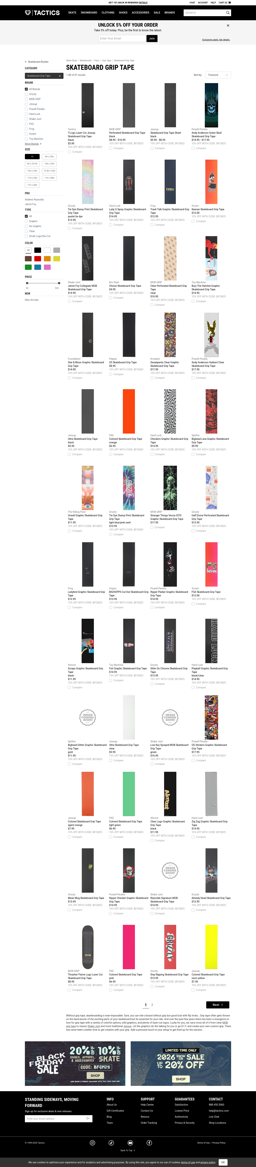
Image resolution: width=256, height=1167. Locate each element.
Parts (97, 60)
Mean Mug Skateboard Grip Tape (87, 873)
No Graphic (33, 226)
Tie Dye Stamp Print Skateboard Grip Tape (87, 189)
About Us (112, 1104)
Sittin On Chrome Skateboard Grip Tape (170, 646)
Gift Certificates (115, 1110)
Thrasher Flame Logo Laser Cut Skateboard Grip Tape (87, 952)
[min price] (30, 288)
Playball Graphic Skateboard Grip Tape (211, 648)
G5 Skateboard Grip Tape (129, 338)
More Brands (33, 143)
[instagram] (92, 1143)
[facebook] (149, 1143)
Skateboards (86, 60)
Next (218, 1004)
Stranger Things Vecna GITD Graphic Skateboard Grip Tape (170, 493)
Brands (170, 12)
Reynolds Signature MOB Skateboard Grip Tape (170, 875)
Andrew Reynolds (34, 199)
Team (110, 1122)
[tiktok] (111, 1143)
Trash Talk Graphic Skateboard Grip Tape (170, 187)
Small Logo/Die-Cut (37, 236)
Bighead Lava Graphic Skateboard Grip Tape (211, 416)
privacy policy (207, 1162)
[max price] (59, 288)
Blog (109, 1116)
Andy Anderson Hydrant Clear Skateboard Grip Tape (211, 340)
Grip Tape (106, 60)
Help (213, 2)
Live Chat (214, 1116)
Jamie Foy (30, 204)
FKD (31, 124)
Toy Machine (36, 138)
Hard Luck (34, 114)
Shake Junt (35, 119)
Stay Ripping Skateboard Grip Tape (170, 950)
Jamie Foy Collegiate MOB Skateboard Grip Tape (87, 263)
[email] (58, 1118)
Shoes (123, 12)
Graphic (33, 221)
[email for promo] (122, 38)
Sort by (198, 75)
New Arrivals (32, 299)
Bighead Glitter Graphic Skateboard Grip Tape (87, 724)
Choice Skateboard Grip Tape (129, 261)
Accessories (140, 12)
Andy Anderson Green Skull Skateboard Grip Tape (211, 110)
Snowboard (89, 12)
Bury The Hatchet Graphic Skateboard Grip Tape (211, 263)
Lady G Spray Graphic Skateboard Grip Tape (129, 187)
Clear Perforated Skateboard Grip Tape (170, 265)
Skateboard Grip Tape (44, 76)
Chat (192, 2)
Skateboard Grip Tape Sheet (170, 110)
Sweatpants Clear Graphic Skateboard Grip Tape (170, 340)
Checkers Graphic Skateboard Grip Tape (170, 416)
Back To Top (128, 1150)
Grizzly (32, 94)
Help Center (147, 1104)
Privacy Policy (218, 1143)
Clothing (108, 12)
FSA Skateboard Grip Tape (211, 567)
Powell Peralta (37, 109)
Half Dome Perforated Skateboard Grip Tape (211, 493)
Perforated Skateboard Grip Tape (129, 110)
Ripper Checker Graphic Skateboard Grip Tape (129, 875)
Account (203, 2)
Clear (32, 231)
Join (152, 38)
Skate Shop (71, 60)
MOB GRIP (35, 99)
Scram (32, 133)
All (28, 216)
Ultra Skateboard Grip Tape (87, 416)
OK (223, 1162)
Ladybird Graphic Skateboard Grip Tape (87, 569)
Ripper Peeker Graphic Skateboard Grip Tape (170, 569)
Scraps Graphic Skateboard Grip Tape (87, 648)
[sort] (218, 74)
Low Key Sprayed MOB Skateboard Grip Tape (170, 724)
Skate (72, 12)
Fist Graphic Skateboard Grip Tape (129, 644)
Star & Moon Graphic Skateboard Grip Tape (87, 340)
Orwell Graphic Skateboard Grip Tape (87, 493)
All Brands (32, 89)
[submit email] (88, 1118)
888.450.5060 (216, 1104)
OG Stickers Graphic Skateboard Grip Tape (211, 722)
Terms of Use (203, 1143)
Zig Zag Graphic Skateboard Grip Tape (211, 799)
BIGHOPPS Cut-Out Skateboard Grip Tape (129, 569)
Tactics (42, 12)
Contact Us (147, 1110)
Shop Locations (217, 1122)
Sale (157, 12)
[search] (207, 12)
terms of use (188, 1162)
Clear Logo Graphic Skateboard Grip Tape (170, 801)
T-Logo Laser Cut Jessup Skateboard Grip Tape (87, 112)
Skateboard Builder (37, 61)
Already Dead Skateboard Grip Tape (211, 873)
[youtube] (130, 1143)
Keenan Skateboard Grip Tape (211, 185)
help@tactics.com (219, 1110)
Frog (31, 128)
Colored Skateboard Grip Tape (129, 416)
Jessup (33, 104)
